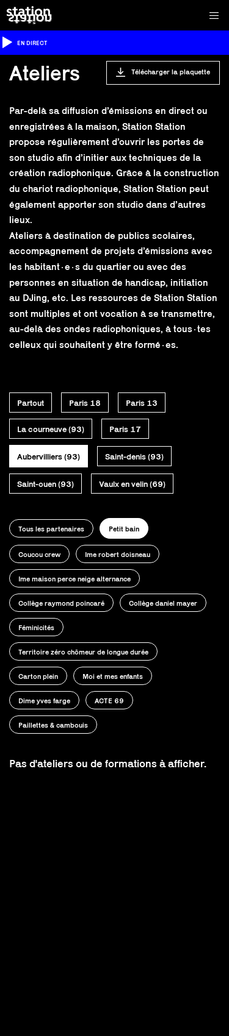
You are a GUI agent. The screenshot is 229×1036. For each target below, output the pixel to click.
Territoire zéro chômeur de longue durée (83, 652)
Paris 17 (125, 429)
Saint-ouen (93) (45, 484)
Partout (30, 403)
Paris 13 (142, 403)
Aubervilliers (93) (48, 456)
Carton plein (38, 676)
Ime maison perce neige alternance (74, 579)
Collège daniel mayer (163, 603)
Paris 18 (85, 403)
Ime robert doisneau (117, 554)
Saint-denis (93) (134, 456)
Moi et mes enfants (112, 676)
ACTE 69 (109, 700)
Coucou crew (39, 554)
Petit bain (124, 529)
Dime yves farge (44, 700)
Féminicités (36, 627)
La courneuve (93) (50, 429)
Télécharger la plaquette (170, 72)
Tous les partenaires (51, 529)
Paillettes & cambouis (53, 725)
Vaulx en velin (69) (132, 484)
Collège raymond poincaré (61, 603)
